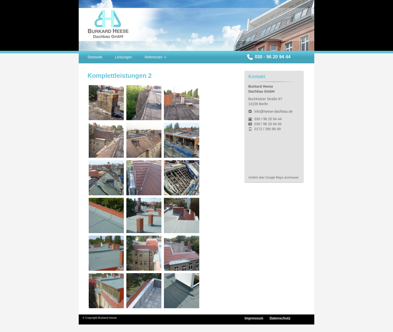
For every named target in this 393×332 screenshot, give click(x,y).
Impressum (254, 318)
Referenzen (155, 57)
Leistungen (123, 57)
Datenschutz (279, 318)
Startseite (94, 57)
